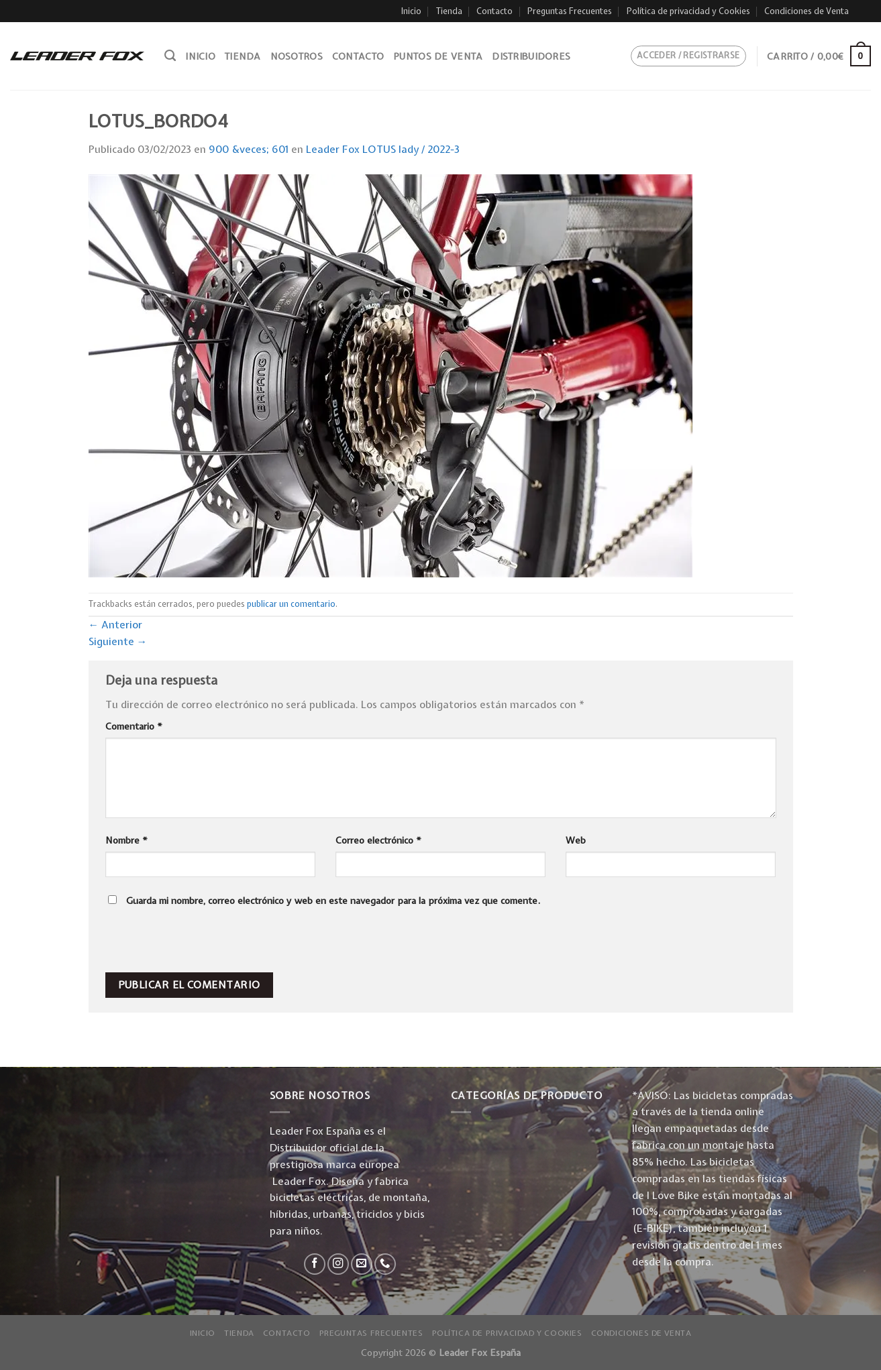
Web (576, 840)
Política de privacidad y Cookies (688, 11)
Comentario (133, 726)
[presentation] (196, 943)
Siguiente (118, 641)
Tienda (449, 11)
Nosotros (296, 56)
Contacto (494, 11)
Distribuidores (531, 56)
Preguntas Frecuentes (569, 11)
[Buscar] (170, 55)
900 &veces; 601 (249, 149)
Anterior (116, 625)
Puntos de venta (437, 56)
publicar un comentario (291, 604)
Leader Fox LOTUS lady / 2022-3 (383, 149)
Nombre (126, 840)
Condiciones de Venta (806, 11)
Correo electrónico (378, 840)
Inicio (411, 11)
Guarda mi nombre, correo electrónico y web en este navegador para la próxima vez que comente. (333, 901)
